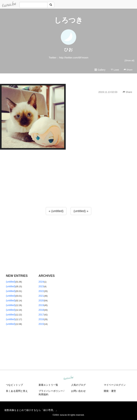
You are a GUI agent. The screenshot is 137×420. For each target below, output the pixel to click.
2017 (41, 314)
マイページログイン (115, 384)
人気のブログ (78, 384)
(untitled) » (81, 211)
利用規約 (43, 394)
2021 (41, 295)
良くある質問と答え (17, 391)
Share (128, 69)
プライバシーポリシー (51, 391)
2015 (41, 324)
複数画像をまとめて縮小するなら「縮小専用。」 (31, 410)
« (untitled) (56, 211)
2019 (41, 305)
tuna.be (68, 378)
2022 (41, 291)
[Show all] (129, 60)
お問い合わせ (78, 391)
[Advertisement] (68, 185)
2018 (41, 309)
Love (115, 69)
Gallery (100, 69)
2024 (41, 281)
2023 (41, 286)
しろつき (68, 20)
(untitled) (10, 281)
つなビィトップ (14, 384)
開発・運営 (110, 391)
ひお (68, 49)
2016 (41, 319)
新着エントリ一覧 (48, 384)
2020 (41, 300)
